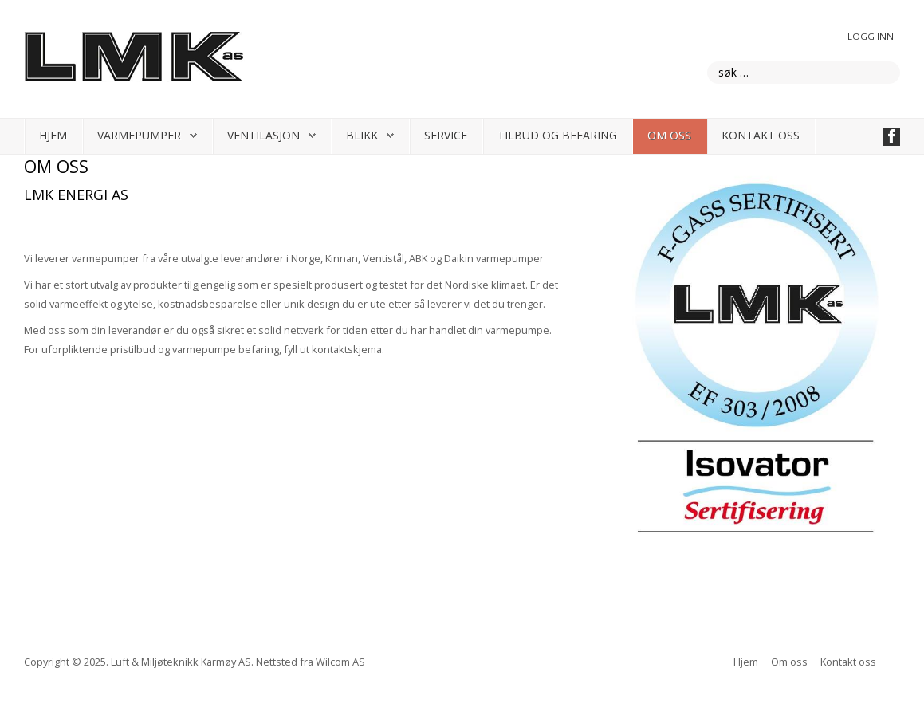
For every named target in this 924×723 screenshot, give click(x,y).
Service (445, 135)
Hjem (53, 135)
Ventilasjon (263, 135)
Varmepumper (139, 135)
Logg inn (870, 36)
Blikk (362, 135)
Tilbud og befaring (557, 135)
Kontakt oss (761, 135)
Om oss (669, 135)
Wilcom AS (340, 661)
